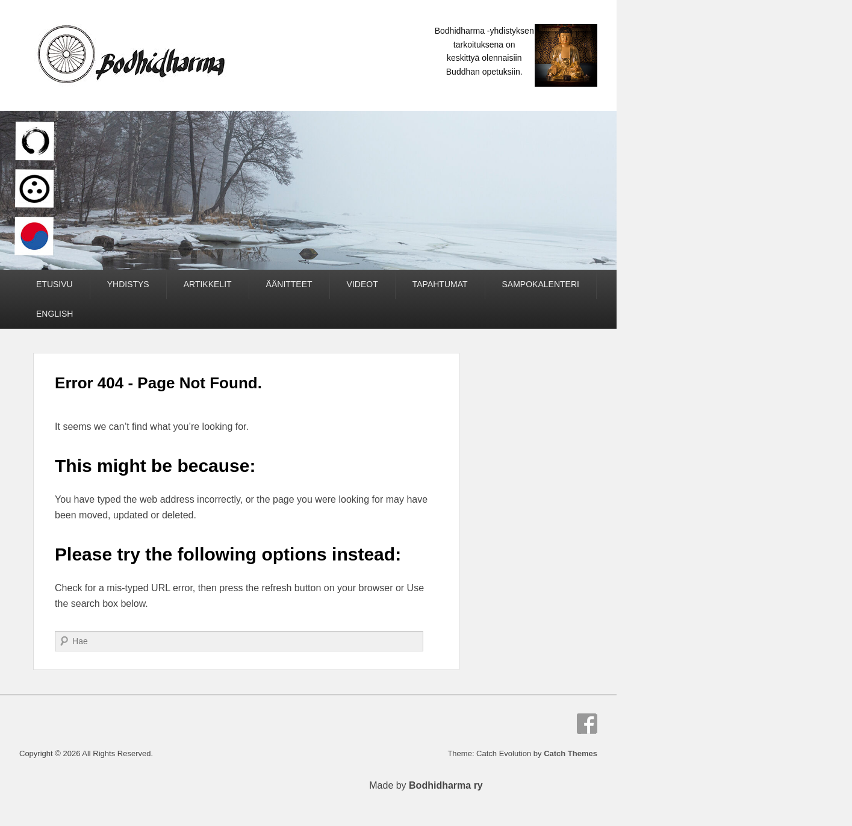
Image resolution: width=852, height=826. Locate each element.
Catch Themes (570, 753)
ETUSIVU (54, 284)
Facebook (587, 723)
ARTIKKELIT (208, 284)
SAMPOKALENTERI (540, 284)
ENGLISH (54, 313)
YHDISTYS (128, 284)
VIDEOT (362, 284)
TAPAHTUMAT (440, 284)
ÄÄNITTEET (289, 284)
